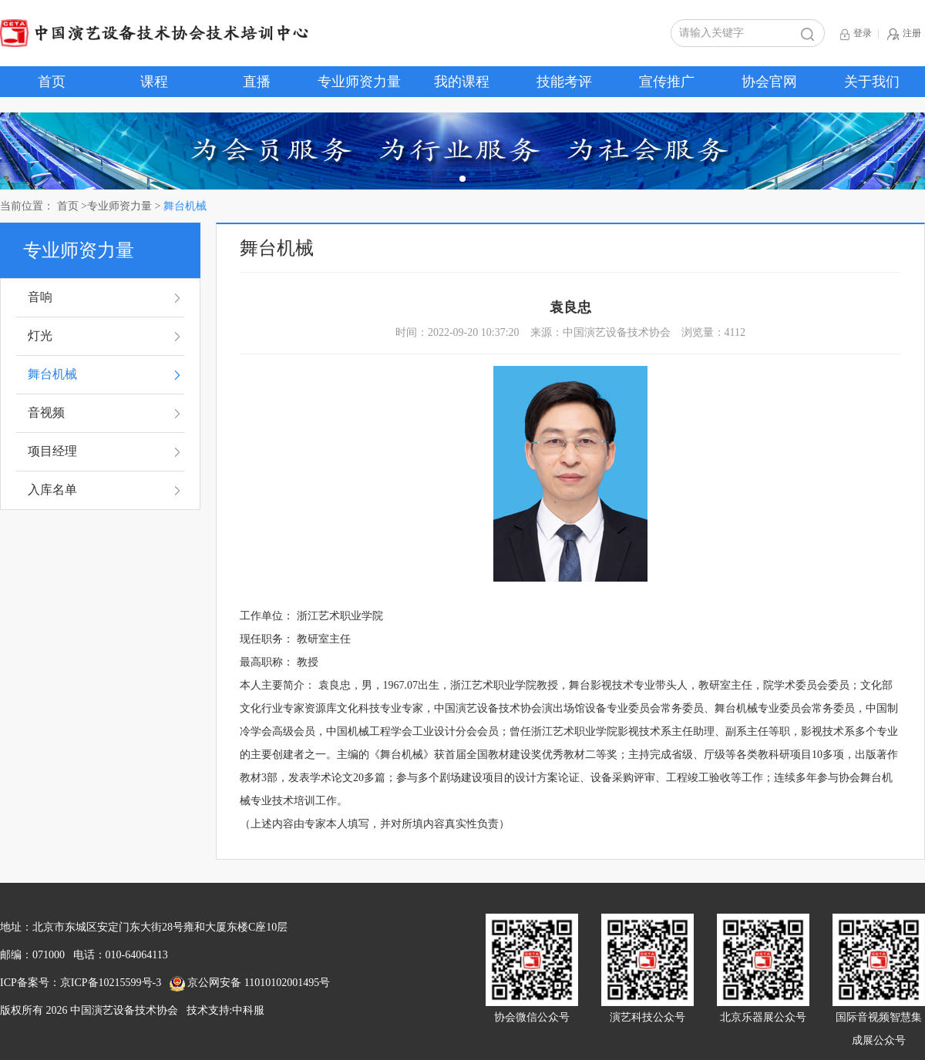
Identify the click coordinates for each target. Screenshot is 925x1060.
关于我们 (872, 81)
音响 (40, 297)
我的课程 (461, 81)
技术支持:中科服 (226, 1010)
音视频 (46, 412)
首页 (52, 81)
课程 (154, 81)
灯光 (40, 335)
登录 (856, 34)
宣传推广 (667, 81)
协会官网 (769, 81)
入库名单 (52, 489)
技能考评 (564, 81)
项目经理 (52, 451)
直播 (257, 81)
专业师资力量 (359, 81)
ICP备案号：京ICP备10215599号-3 (80, 982)
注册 (904, 34)
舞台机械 (52, 374)
